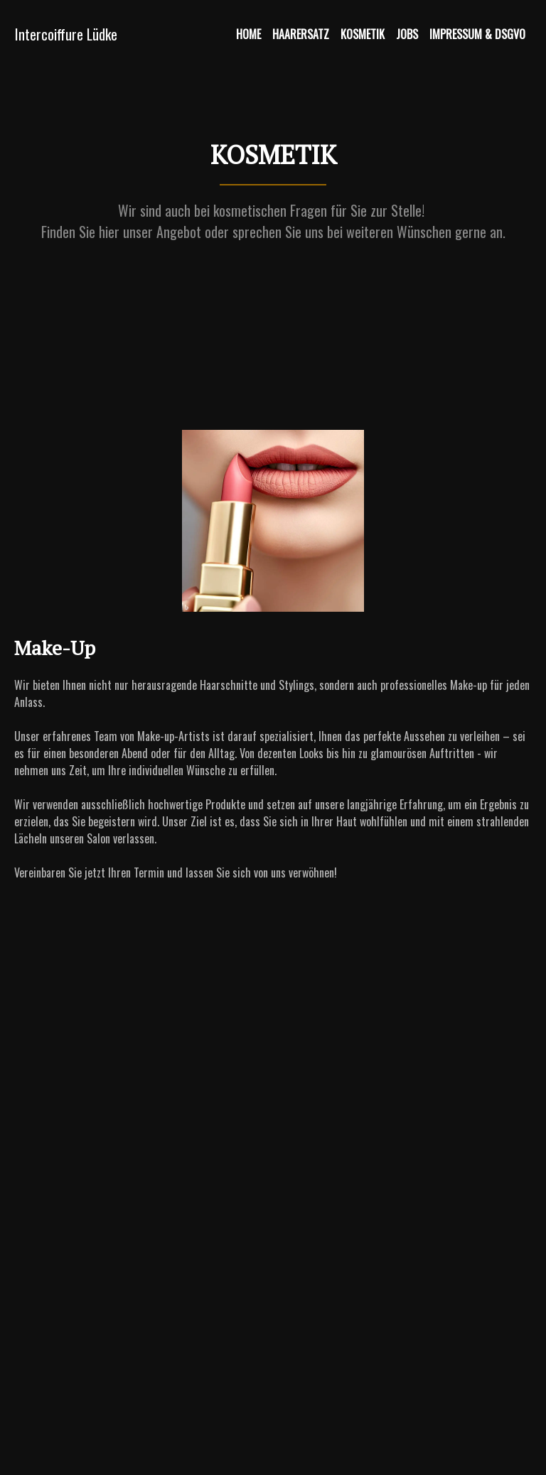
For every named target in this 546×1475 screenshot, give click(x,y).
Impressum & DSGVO (477, 34)
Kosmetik (363, 34)
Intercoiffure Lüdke (66, 34)
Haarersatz (300, 34)
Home (248, 34)
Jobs (407, 34)
